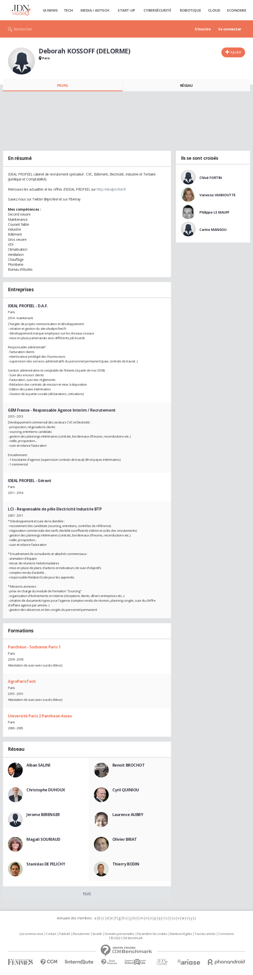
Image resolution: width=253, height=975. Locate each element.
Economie (236, 10)
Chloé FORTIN (210, 177)
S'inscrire (203, 28)
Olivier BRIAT (124, 839)
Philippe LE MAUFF (214, 212)
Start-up (126, 10)
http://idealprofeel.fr (111, 189)
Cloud (214, 10)
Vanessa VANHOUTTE (217, 195)
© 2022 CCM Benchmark (127, 938)
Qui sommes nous (31, 934)
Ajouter (235, 52)
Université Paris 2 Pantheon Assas (40, 716)
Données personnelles (119, 934)
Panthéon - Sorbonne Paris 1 (34, 647)
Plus (87, 893)
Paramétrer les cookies (152, 934)
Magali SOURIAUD (43, 839)
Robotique (190, 10)
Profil (62, 85)
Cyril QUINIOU (125, 790)
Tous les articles (205, 934)
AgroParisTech (22, 681)
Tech (68, 10)
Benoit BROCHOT (128, 765)
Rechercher (23, 28)
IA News (50, 10)
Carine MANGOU (213, 229)
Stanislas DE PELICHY (45, 864)
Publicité (64, 934)
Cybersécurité (157, 10)
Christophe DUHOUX (45, 790)
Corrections (225, 934)
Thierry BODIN (126, 864)
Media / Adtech (95, 10)
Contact (51, 934)
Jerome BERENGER (43, 814)
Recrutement (81, 934)
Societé (97, 934)
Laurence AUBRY (127, 814)
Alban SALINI (38, 765)
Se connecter (229, 28)
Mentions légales (181, 934)
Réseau (186, 85)
